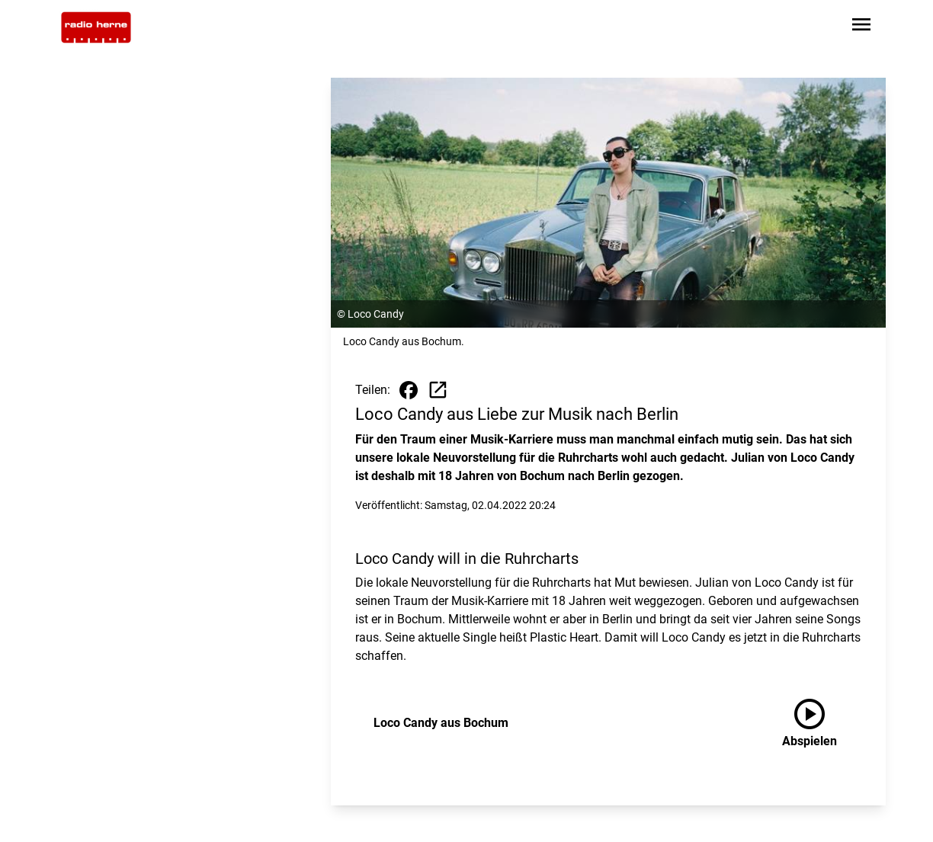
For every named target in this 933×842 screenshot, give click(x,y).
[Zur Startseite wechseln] (96, 27)
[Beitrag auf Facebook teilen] (408, 390)
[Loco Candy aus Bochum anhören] (821, 723)
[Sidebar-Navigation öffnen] (861, 27)
